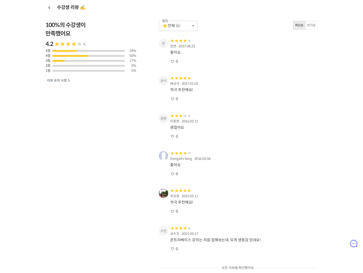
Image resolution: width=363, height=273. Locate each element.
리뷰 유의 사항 (58, 80)
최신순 (299, 25)
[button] (178, 26)
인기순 (311, 25)
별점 (165, 21)
